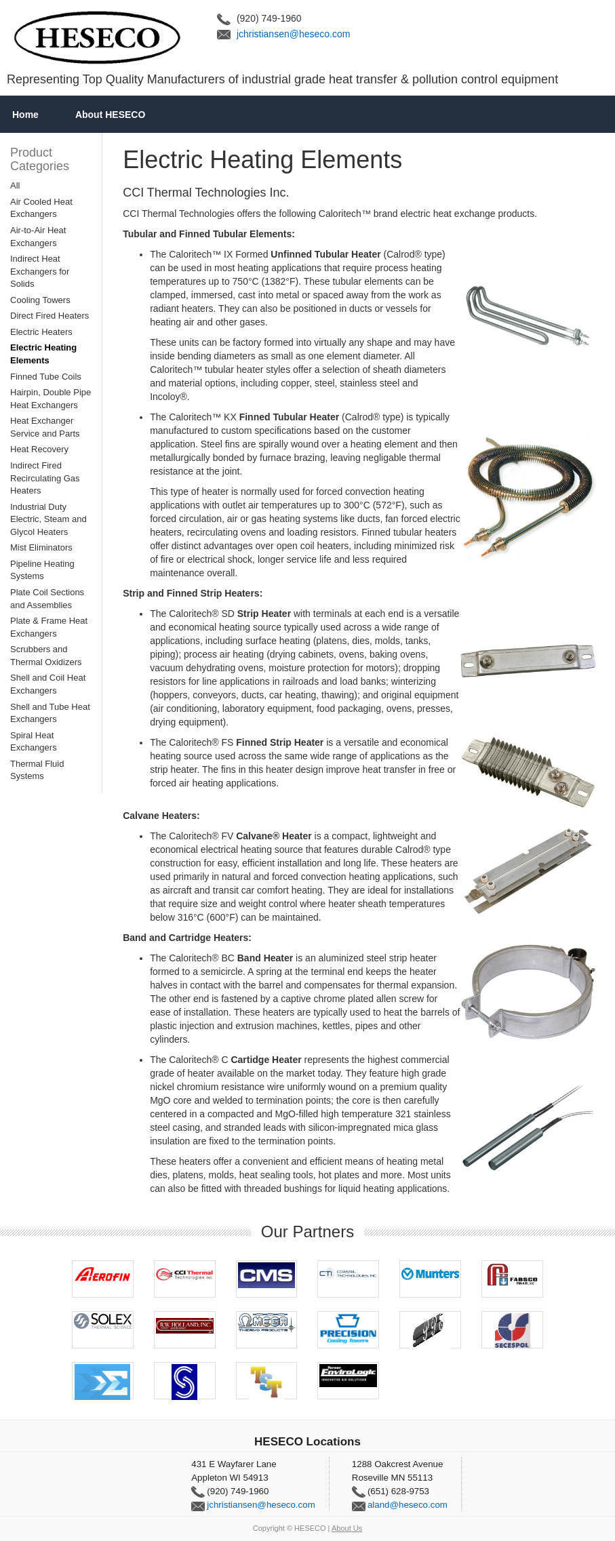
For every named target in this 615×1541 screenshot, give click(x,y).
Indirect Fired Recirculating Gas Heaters (45, 478)
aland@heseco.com (408, 1505)
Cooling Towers (40, 300)
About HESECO (110, 114)
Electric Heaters (41, 332)
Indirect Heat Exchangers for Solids (39, 271)
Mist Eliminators (41, 547)
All (15, 185)
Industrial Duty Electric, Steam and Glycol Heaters (48, 519)
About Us (347, 1528)
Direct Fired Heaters (49, 316)
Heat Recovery (39, 449)
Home (25, 114)
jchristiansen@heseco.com (294, 33)
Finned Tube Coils (45, 377)
